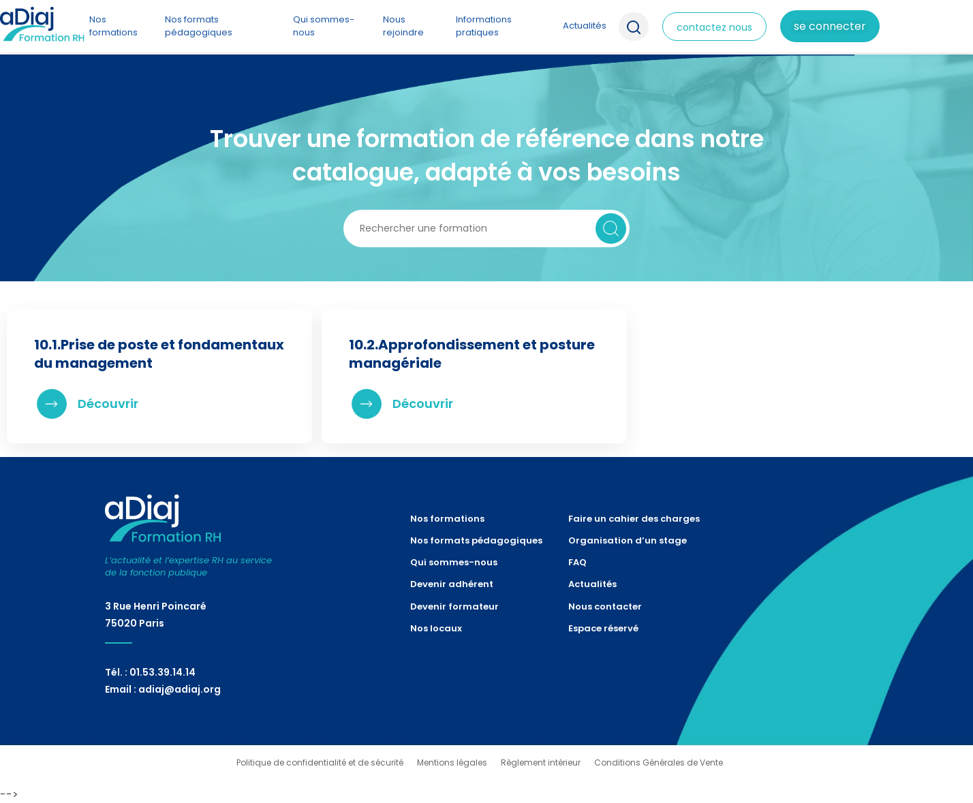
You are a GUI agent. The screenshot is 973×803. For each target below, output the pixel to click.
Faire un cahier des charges (634, 518)
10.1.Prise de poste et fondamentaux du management (159, 354)
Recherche (634, 26)
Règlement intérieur (541, 762)
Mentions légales (452, 762)
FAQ (577, 562)
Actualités (584, 25)
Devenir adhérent (451, 584)
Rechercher (611, 228)
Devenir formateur (454, 606)
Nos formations (113, 25)
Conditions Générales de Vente (658, 762)
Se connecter (830, 26)
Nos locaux (436, 628)
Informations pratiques (484, 25)
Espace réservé (603, 628)
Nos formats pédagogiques (198, 25)
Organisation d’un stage (627, 540)
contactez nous (714, 27)
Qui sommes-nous (323, 25)
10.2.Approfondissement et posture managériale (472, 354)
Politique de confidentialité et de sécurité (319, 762)
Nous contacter (605, 606)
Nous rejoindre (403, 25)
